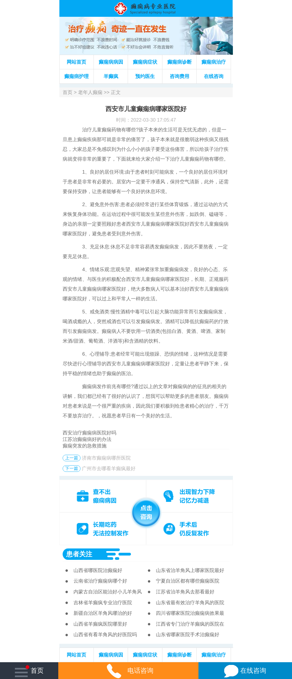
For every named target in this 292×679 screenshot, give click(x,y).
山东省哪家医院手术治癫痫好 (187, 634)
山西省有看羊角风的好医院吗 (105, 634)
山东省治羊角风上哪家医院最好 (190, 570)
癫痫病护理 (76, 76)
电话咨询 (128, 670)
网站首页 (76, 62)
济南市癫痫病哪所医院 (106, 458)
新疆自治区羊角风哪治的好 (102, 613)
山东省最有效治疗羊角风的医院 (190, 602)
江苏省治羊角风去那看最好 (185, 591)
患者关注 (79, 554)
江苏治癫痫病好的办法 (87, 439)
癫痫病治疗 (213, 62)
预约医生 (145, 76)
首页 (67, 92)
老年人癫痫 (90, 92)
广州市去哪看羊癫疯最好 (109, 468)
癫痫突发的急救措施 (85, 446)
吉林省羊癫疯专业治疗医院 (102, 602)
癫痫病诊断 (179, 62)
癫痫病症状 (145, 62)
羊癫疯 (111, 76)
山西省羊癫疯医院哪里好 (100, 624)
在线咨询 (213, 76)
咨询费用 (179, 76)
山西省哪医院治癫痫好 (97, 570)
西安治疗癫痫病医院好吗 (89, 433)
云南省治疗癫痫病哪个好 (100, 581)
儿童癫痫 (101, 129)
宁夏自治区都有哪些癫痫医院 (187, 581)
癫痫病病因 (111, 62)
